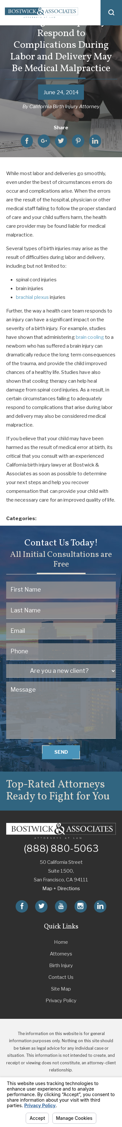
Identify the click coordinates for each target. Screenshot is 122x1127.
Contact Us (61, 977)
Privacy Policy (61, 1001)
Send (61, 752)
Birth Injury (61, 965)
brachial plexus (32, 297)
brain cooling (90, 337)
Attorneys (61, 954)
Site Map (61, 989)
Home (61, 942)
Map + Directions (61, 888)
